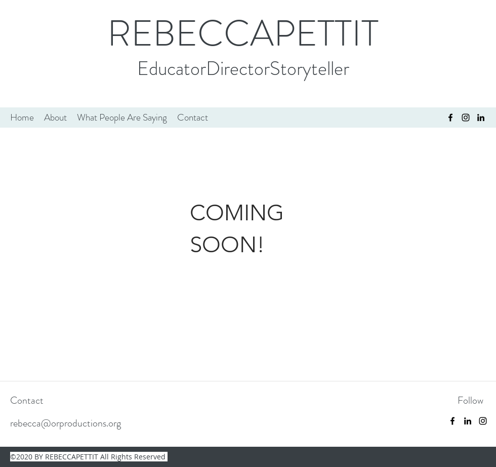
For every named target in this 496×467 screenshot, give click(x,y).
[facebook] (450, 117)
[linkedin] (468, 421)
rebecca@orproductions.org (65, 423)
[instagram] (466, 117)
